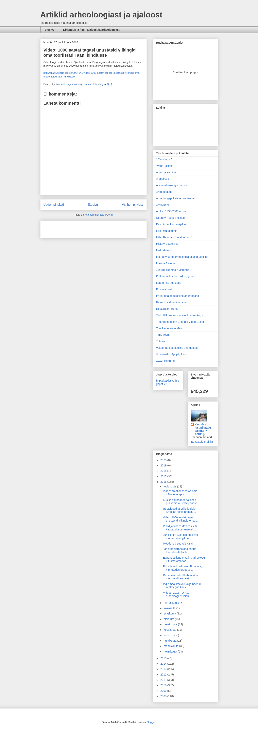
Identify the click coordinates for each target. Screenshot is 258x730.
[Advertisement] (66, 228)
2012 (163, 674)
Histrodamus (164, 250)
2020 (163, 460)
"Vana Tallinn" (164, 165)
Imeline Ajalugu (165, 263)
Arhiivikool (162, 204)
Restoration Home (167, 308)
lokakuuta (170, 608)
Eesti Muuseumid (166, 230)
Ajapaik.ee (162, 178)
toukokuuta (171, 635)
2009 (163, 690)
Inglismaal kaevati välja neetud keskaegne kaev (182, 585)
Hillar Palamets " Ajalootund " (174, 237)
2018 (163, 470)
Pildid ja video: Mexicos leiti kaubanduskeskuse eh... (180, 528)
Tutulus (160, 341)
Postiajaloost (164, 289)
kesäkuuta (170, 629)
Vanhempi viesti (133, 204)
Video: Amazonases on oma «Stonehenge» (180, 492)
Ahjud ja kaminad (166, 172)
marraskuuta (172, 602)
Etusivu (50, 29)
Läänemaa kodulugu (168, 282)
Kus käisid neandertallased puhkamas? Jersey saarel (180, 501)
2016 (163, 481)
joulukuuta (170, 486)
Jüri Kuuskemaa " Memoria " (173, 269)
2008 (163, 696)
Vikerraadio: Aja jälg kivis (171, 354)
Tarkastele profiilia (202, 441)
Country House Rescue (170, 217)
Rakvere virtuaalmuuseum (172, 302)
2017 (163, 476)
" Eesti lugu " (164, 159)
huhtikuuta (170, 640)
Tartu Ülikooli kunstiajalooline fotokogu (179, 315)
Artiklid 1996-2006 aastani (172, 211)
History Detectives (167, 243)
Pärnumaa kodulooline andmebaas (177, 295)
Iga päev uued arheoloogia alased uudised (182, 256)
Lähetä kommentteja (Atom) (97, 214)
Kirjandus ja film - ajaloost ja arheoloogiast (91, 29)
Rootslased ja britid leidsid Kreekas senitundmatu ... (180, 510)
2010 (163, 685)
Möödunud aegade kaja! (178, 543)
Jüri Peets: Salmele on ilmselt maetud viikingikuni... (181, 536)
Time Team (163, 334)
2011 (163, 679)
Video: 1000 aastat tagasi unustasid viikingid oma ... (180, 519)
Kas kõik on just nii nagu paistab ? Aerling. (80, 84)
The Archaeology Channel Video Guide (180, 321)
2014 (163, 663)
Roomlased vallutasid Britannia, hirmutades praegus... (182, 568)
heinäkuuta (171, 624)
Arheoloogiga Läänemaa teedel (175, 198)
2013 (163, 669)
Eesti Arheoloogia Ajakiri (171, 224)
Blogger (150, 722)
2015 (163, 658)
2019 (163, 465)
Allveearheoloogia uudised (172, 185)
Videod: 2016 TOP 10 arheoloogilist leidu (176, 594)
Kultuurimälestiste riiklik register (175, 276)
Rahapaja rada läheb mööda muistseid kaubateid (180, 577)
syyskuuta (170, 613)
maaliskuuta (171, 646)
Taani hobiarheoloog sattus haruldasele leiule (179, 550)
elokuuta (169, 619)
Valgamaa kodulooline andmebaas (177, 347)
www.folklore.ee (166, 360)
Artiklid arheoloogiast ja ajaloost (101, 14)
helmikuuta (171, 651)
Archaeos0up (164, 191)
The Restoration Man (169, 328)
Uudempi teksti (53, 204)
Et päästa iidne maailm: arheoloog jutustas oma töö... (184, 559)
